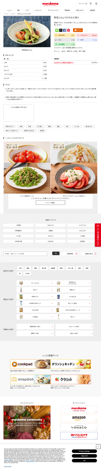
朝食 (49, 126)
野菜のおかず (10, 126)
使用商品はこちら (27, 50)
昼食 (58, 126)
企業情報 (92, 9)
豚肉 (28, 255)
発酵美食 (67, 9)
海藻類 (53, 255)
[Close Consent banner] (98, 447)
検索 (96, 3)
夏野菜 (42, 130)
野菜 (84, 51)
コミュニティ (37, 9)
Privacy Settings (84, 451)
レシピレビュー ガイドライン (90, 164)
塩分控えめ (89, 126)
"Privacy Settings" (8, 460)
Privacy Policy (7, 466)
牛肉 (20, 255)
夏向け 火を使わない (12, 130)
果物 (87, 255)
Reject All (84, 456)
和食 (29, 126)
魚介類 (44, 255)
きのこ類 (70, 255)
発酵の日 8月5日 (29, 130)
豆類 (79, 255)
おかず (63, 51)
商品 (18, 9)
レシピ (27, 9)
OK (84, 460)
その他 (75, 51)
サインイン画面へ (50, 180)
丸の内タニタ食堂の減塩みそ (63, 62)
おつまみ (77, 126)
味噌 (21, 126)
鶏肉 (35, 255)
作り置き (39, 126)
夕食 (67, 126)
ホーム (6, 14)
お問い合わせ (79, 9)
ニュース (8, 9)
